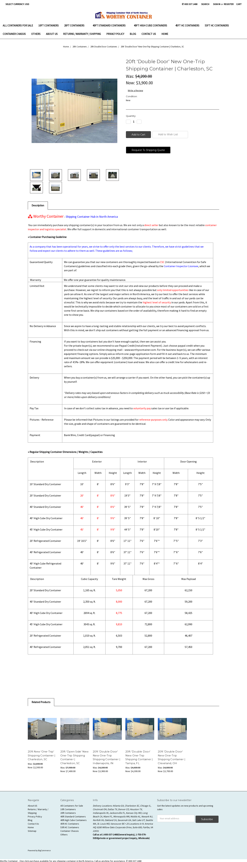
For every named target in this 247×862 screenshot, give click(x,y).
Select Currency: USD (18, 4)
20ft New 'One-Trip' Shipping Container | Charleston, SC (41, 755)
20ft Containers (75, 25)
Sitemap (32, 830)
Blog (133, 34)
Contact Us (149, 34)
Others (35, 34)
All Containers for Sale (18, 25)
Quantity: (131, 116)
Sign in (216, 4)
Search (205, 4)
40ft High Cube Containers (152, 25)
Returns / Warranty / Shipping (82, 34)
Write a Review (135, 90)
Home (164, 34)
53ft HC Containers (217, 25)
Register (229, 4)
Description (38, 205)
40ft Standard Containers (110, 25)
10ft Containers (48, 25)
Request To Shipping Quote (148, 150)
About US (52, 34)
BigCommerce (44, 849)
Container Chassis (14, 34)
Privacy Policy (115, 34)
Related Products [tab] (41, 702)
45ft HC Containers (187, 25)
